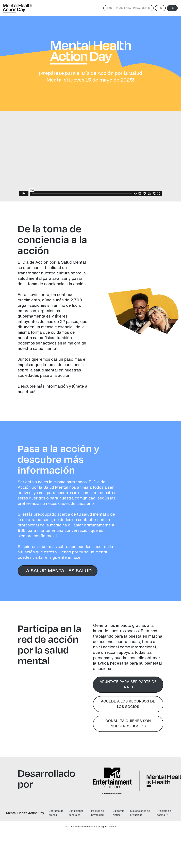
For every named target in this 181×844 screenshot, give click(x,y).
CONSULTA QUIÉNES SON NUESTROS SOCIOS (128, 723)
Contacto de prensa (56, 813)
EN (160, 8)
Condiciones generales (76, 813)
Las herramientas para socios (128, 8)
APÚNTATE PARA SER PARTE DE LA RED (128, 684)
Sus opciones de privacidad (140, 813)
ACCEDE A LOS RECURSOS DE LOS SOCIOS (128, 704)
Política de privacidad (97, 813)
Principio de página (164, 813)
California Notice (118, 813)
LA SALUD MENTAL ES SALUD (57, 570)
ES (172, 8)
